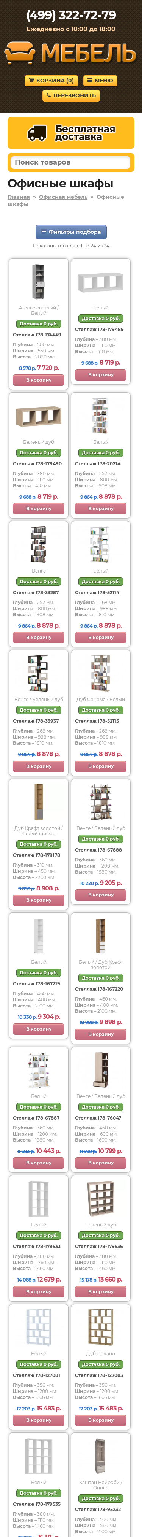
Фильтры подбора (71, 231)
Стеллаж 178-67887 (36, 1118)
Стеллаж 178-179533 (37, 1246)
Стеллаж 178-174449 (37, 335)
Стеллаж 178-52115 (97, 721)
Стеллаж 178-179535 (37, 1504)
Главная (19, 197)
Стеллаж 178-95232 (98, 1509)
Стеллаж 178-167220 (99, 989)
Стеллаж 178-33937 (36, 721)
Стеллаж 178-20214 (97, 463)
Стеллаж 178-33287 (36, 592)
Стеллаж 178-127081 (36, 1375)
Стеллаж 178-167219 (36, 984)
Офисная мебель (63, 197)
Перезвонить (71, 95)
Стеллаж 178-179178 (36, 855)
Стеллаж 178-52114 (97, 592)
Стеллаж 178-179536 (99, 1246)
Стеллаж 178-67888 (98, 850)
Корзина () (51, 80)
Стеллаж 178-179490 (37, 463)
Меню (100, 80)
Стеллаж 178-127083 (99, 1375)
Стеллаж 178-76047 (98, 1118)
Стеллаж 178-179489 (99, 329)
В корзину (38, 380)
